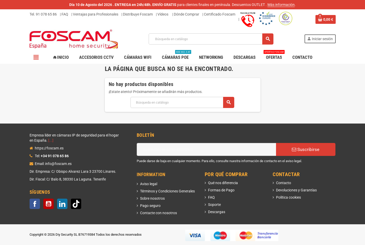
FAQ (211, 197)
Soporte (214, 205)
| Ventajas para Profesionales (94, 14)
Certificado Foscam (219, 14)
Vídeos (162, 14)
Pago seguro (150, 206)
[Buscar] (211, 39)
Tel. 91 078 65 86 (43, 14)
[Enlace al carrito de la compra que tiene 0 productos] (325, 19)
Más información (281, 5)
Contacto (283, 183)
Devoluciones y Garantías (296, 190)
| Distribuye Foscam (137, 14)
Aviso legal (148, 184)
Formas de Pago (221, 190)
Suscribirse (305, 149)
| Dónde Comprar (185, 14)
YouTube (48, 204)
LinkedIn (62, 204)
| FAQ (64, 14)
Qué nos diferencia (223, 183)
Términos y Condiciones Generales (167, 191)
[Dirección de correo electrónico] (206, 149)
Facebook (35, 204)
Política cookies (288, 197)
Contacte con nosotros (158, 213)
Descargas (216, 212)
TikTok (76, 204)
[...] (50, 140)
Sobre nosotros (152, 198)
